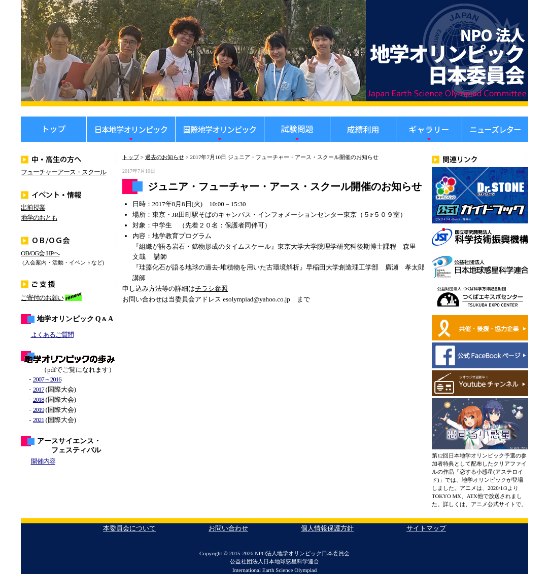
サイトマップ (426, 528)
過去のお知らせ (164, 157)
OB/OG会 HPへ (40, 253)
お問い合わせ (228, 528)
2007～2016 (47, 379)
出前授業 (33, 207)
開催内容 (43, 461)
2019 (38, 409)
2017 (38, 389)
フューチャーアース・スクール (63, 172)
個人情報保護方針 (327, 528)
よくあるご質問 (52, 334)
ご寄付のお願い (42, 297)
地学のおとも (39, 217)
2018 (38, 399)
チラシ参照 (211, 288)
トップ (130, 157)
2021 (38, 420)
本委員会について (129, 528)
